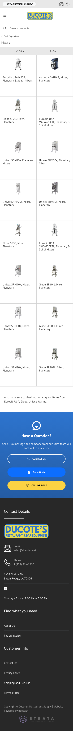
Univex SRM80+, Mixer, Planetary (16, 369)
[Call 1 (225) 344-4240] (68, 4)
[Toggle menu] (4, 15)
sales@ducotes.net (25, 550)
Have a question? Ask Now (19, 4)
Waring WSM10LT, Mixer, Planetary (53, 79)
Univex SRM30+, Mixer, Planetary (52, 203)
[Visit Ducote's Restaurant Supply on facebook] (5, 588)
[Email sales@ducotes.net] (61, 4)
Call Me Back (36, 485)
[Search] (36, 28)
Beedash (23, 710)
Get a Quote (36, 472)
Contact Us (36, 458)
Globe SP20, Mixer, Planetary (14, 120)
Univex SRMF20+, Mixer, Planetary (17, 203)
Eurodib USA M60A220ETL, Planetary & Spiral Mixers (54, 246)
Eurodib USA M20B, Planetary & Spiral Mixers (18, 79)
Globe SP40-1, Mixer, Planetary (51, 286)
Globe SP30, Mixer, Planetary (14, 245)
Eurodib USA (11, 401)
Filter (19, 51)
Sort (53, 51)
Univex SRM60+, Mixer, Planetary (16, 327)
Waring (42, 401)
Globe (24, 401)
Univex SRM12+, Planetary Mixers (18, 162)
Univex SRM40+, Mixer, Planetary (16, 286)
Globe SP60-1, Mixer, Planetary (51, 327)
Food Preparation (11, 36)
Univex (33, 401)
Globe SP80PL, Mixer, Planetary (51, 369)
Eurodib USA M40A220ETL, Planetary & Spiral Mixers (54, 122)
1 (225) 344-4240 (24, 564)
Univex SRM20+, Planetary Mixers (54, 162)
